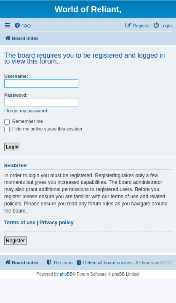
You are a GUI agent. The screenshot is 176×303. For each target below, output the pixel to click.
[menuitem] (22, 26)
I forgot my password (25, 110)
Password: (16, 95)
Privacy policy (57, 223)
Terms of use (19, 223)
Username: (16, 76)
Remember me (23, 121)
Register (15, 241)
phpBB (66, 274)
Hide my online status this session (43, 128)
